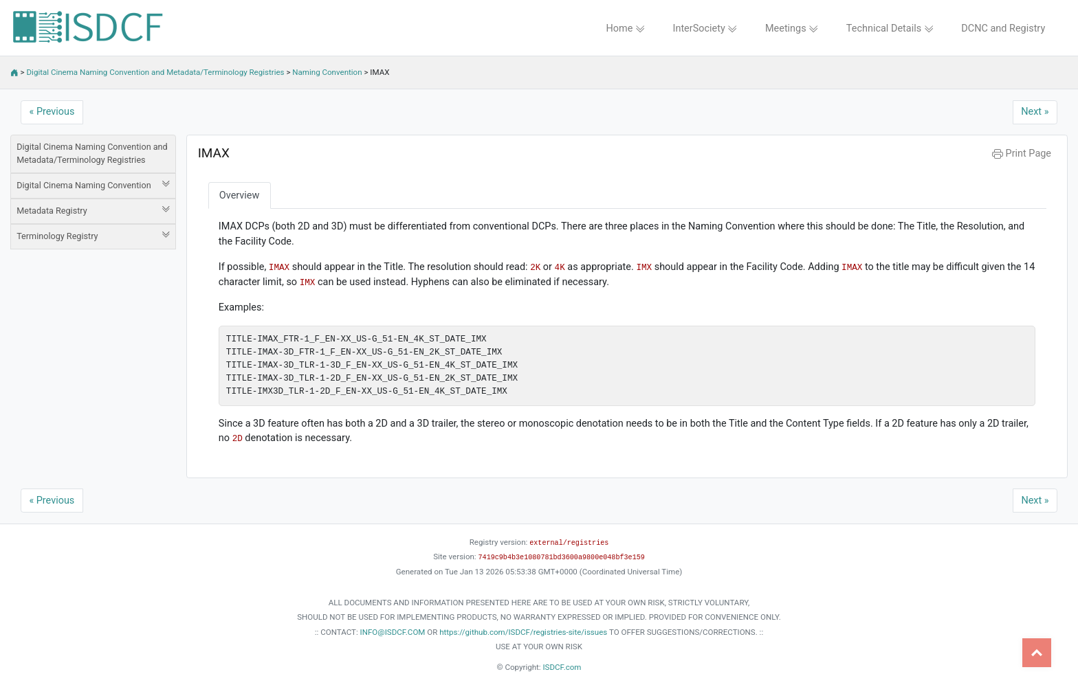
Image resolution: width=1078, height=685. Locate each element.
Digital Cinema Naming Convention (93, 184)
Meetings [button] (792, 28)
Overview (239, 195)
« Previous (52, 111)
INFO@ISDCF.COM (393, 632)
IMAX (214, 153)
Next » (1034, 111)
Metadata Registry (93, 210)
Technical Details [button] (890, 28)
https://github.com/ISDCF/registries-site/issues (523, 632)
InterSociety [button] (705, 28)
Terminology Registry (93, 235)
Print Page (1021, 153)
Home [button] (625, 28)
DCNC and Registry (1003, 28)
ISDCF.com (561, 667)
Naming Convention (327, 72)
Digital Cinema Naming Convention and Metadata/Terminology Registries (156, 72)
